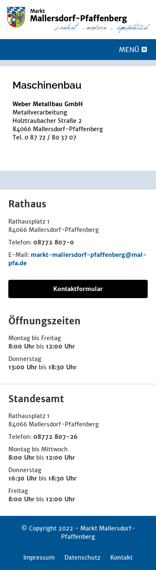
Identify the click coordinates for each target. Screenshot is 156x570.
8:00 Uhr (21, 346)
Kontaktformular (78, 289)
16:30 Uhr (22, 478)
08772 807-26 (55, 437)
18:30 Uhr (62, 367)
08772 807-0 (53, 242)
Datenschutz (82, 557)
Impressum (38, 557)
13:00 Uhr (22, 367)
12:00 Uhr (60, 346)
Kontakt (121, 557)
